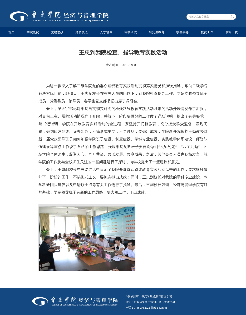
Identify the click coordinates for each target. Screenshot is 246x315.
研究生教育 (156, 32)
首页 (11, 32)
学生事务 (182, 32)
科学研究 (130, 32)
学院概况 (33, 32)
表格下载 (231, 32)
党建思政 (57, 32)
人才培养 (106, 32)
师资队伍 (81, 32)
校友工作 (207, 32)
